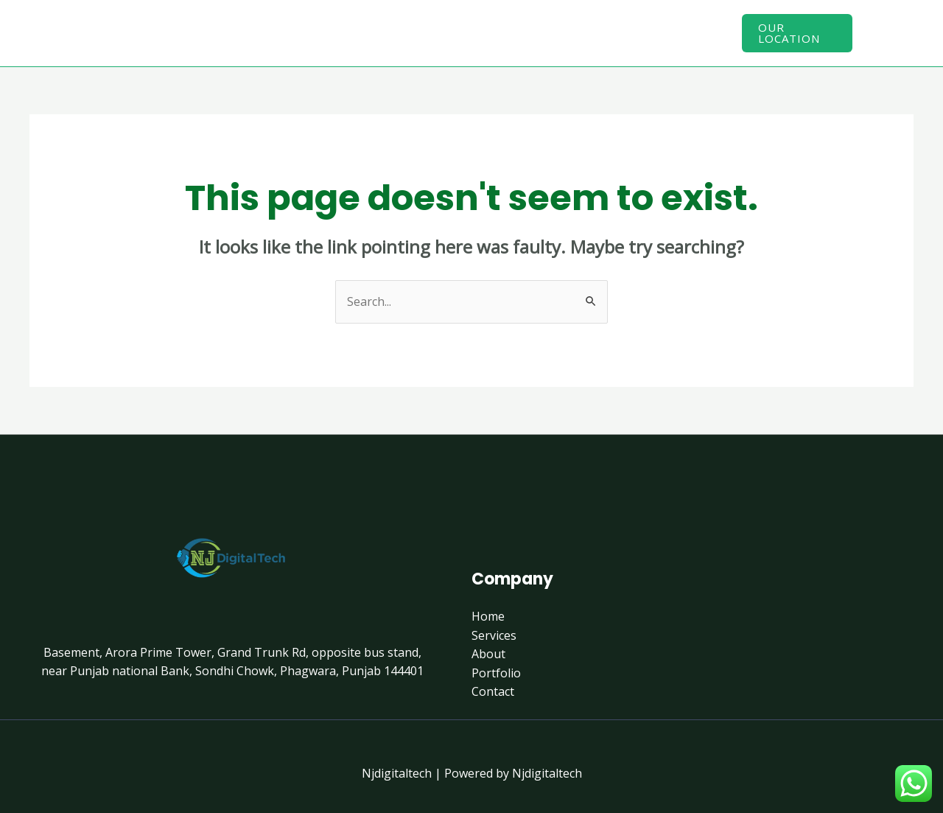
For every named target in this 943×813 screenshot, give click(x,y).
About (465, 32)
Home (315, 32)
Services (390, 32)
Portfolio (542, 32)
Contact (623, 32)
